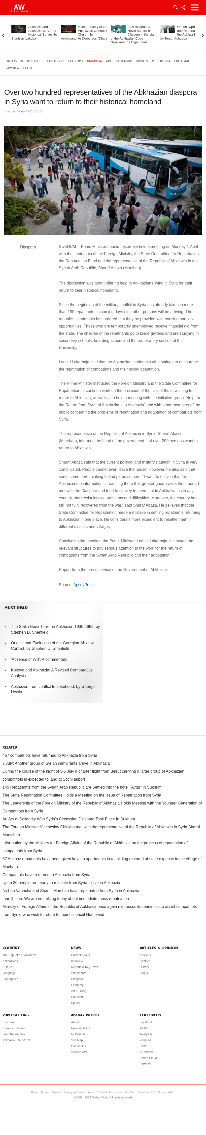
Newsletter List (81, 1028)
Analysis (145, 955)
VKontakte (146, 1052)
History (144, 967)
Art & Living (78, 991)
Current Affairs (80, 955)
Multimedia (161, 61)
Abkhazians (10, 961)
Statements (54, 61)
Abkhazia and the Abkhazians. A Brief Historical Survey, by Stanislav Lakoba (34, 32)
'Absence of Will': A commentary (39, 659)
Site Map (77, 1040)
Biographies (10, 979)
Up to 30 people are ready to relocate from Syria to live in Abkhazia (61, 883)
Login (175, 7)
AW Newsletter (19, 68)
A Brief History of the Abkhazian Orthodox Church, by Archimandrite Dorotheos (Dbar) (84, 32)
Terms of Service (51, 1092)
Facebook (146, 1022)
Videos (118, 1092)
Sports (142, 61)
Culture (7, 967)
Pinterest (145, 1064)
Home (34, 1092)
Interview (15, 61)
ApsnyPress (84, 585)
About (75, 1022)
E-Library (8, 1022)
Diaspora (94, 61)
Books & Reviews (14, 1028)
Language (9, 973)
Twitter (144, 1028)
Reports (33, 61)
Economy (75, 61)
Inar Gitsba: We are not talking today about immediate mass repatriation (65, 899)
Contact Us (78, 1046)
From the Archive (13, 1034)
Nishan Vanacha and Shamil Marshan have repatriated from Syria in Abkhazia (70, 891)
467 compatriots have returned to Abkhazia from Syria (49, 755)
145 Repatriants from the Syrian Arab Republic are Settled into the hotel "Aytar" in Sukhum (82, 787)
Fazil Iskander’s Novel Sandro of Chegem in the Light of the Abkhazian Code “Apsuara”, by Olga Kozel (133, 34)
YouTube (145, 1040)
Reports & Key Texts (84, 967)
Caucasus (124, 61)
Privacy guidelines (75, 1092)
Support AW (79, 1052)
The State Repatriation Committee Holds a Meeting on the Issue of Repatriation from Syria (81, 795)
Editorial (182, 61)
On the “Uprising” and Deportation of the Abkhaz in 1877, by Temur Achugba (183, 32)
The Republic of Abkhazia (19, 955)
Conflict (145, 961)
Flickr (143, 1046)
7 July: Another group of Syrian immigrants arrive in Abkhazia (56, 763)
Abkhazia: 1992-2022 (16, 1040)
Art (109, 61)
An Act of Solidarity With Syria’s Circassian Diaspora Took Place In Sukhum (68, 819)
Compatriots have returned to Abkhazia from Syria (46, 875)
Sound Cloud (148, 1058)
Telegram (146, 1034)
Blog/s (144, 973)
